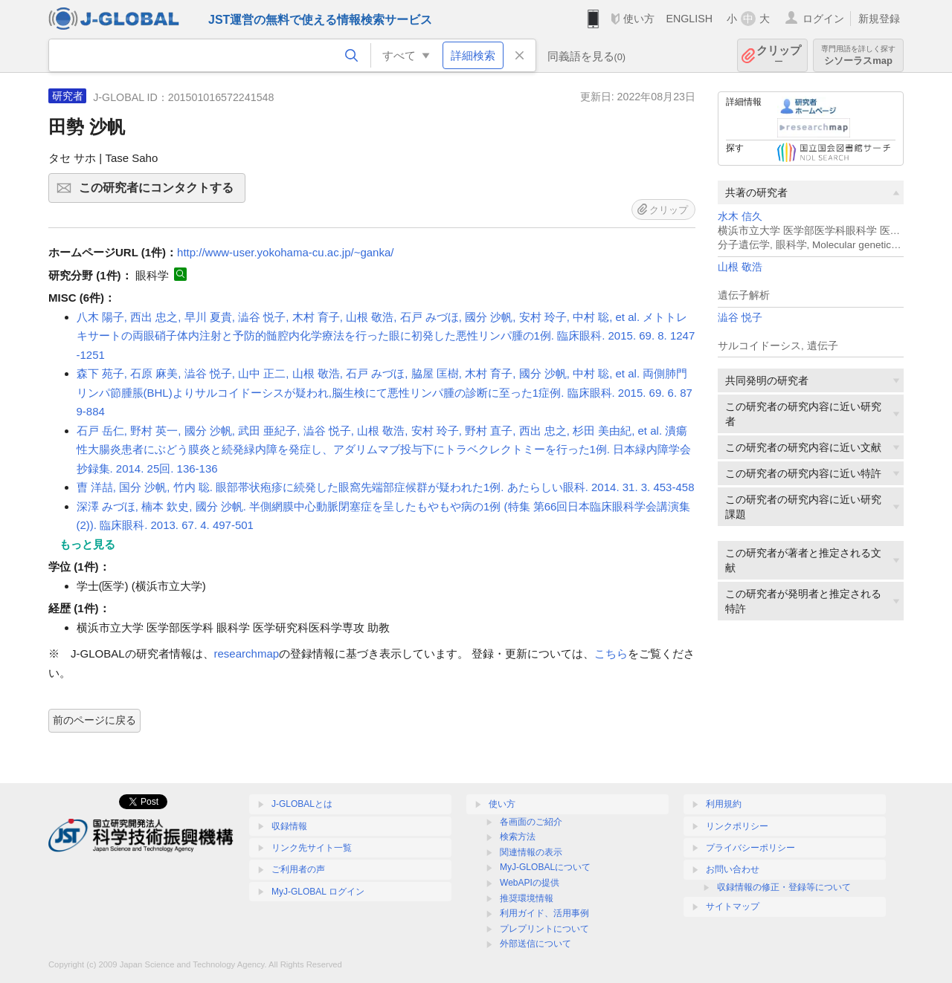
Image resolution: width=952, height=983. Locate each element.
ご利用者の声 (298, 869)
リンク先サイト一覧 (311, 848)
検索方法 (518, 836)
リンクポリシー (737, 826)
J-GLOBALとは (301, 804)
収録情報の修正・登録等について (784, 887)
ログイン (823, 19)
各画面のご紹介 (531, 822)
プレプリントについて (544, 929)
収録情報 (289, 826)
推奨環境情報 (526, 898)
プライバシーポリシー (750, 848)
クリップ (778, 55)
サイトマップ (732, 906)
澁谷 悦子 (740, 317)
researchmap (247, 653)
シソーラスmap (858, 55)
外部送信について (535, 943)
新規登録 (879, 19)
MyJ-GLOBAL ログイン (317, 891)
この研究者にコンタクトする (159, 192)
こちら (611, 653)
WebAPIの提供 (529, 882)
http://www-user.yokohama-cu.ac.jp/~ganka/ (285, 252)
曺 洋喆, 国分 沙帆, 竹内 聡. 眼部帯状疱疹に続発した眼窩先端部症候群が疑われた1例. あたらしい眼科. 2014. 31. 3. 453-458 (386, 487)
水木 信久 (740, 216)
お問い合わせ (732, 869)
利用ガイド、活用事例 (544, 913)
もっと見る (87, 544)
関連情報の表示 (531, 852)
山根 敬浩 (740, 267)
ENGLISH (689, 19)
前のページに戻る (94, 720)
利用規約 (724, 804)
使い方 (638, 19)
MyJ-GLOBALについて (545, 867)
